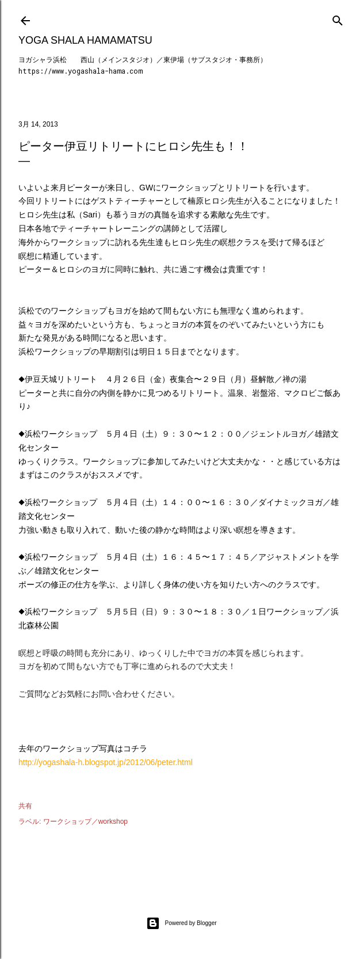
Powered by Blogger (181, 923)
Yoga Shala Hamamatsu (85, 40)
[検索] (338, 18)
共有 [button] (25, 806)
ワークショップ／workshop (85, 821)
